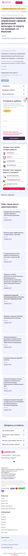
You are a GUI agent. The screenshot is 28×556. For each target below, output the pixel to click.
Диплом (18, 11)
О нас (2, 514)
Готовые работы (10, 11)
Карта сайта (4, 532)
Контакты (3, 522)
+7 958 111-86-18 (7, 540)
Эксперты (3, 517)
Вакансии (3, 519)
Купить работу (14, 138)
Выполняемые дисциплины (8, 508)
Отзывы (3, 524)
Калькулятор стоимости (8, 458)
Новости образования (6, 506)
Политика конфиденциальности (9, 529)
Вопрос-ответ (4, 503)
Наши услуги (16, 455)
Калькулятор (4, 500)
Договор (3, 527)
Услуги (3, 498)
